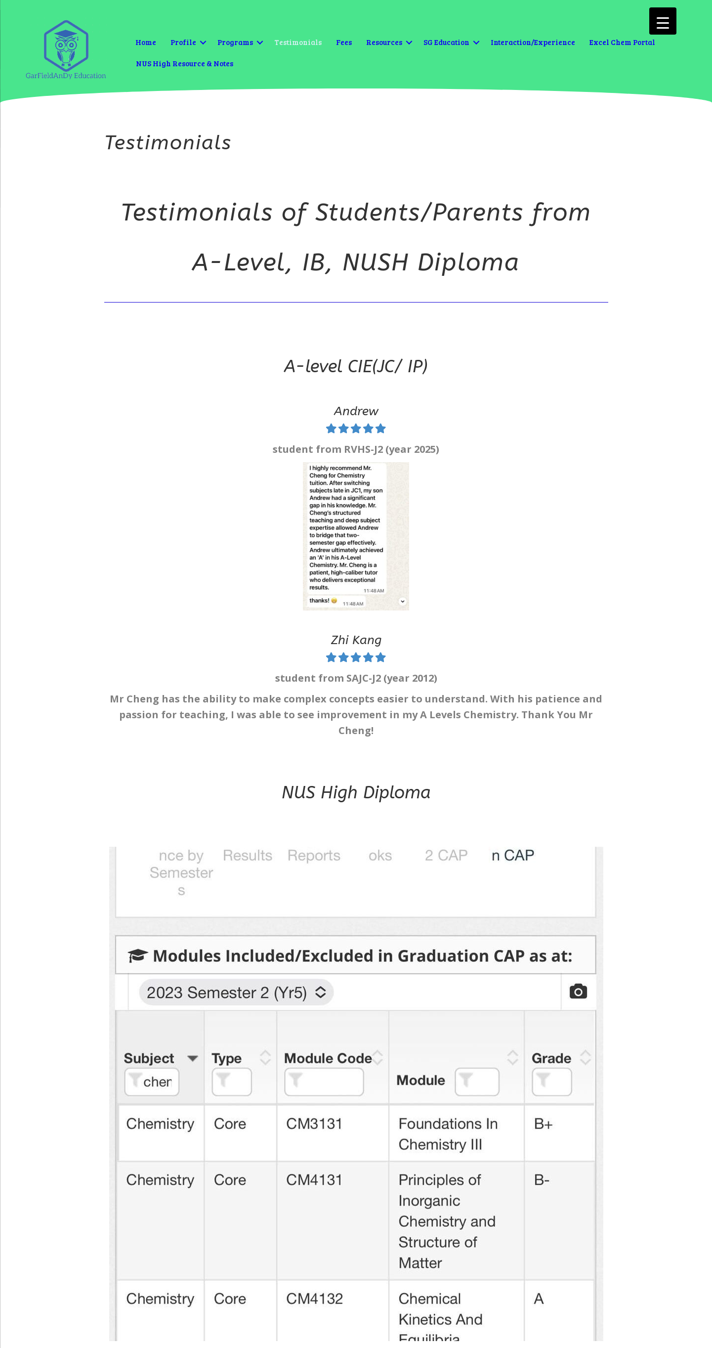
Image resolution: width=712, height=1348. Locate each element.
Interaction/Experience (533, 42)
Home (145, 42)
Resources (384, 42)
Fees (344, 42)
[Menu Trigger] (662, 21)
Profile (183, 42)
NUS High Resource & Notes (184, 63)
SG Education (446, 42)
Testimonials (298, 42)
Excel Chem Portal (622, 42)
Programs (235, 42)
